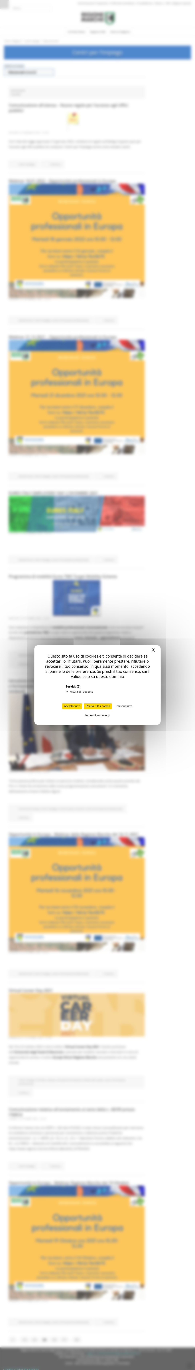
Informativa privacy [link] (97, 715)
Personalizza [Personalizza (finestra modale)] (124, 706)
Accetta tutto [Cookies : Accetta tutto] (72, 706)
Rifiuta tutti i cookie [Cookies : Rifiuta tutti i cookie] (98, 706)
